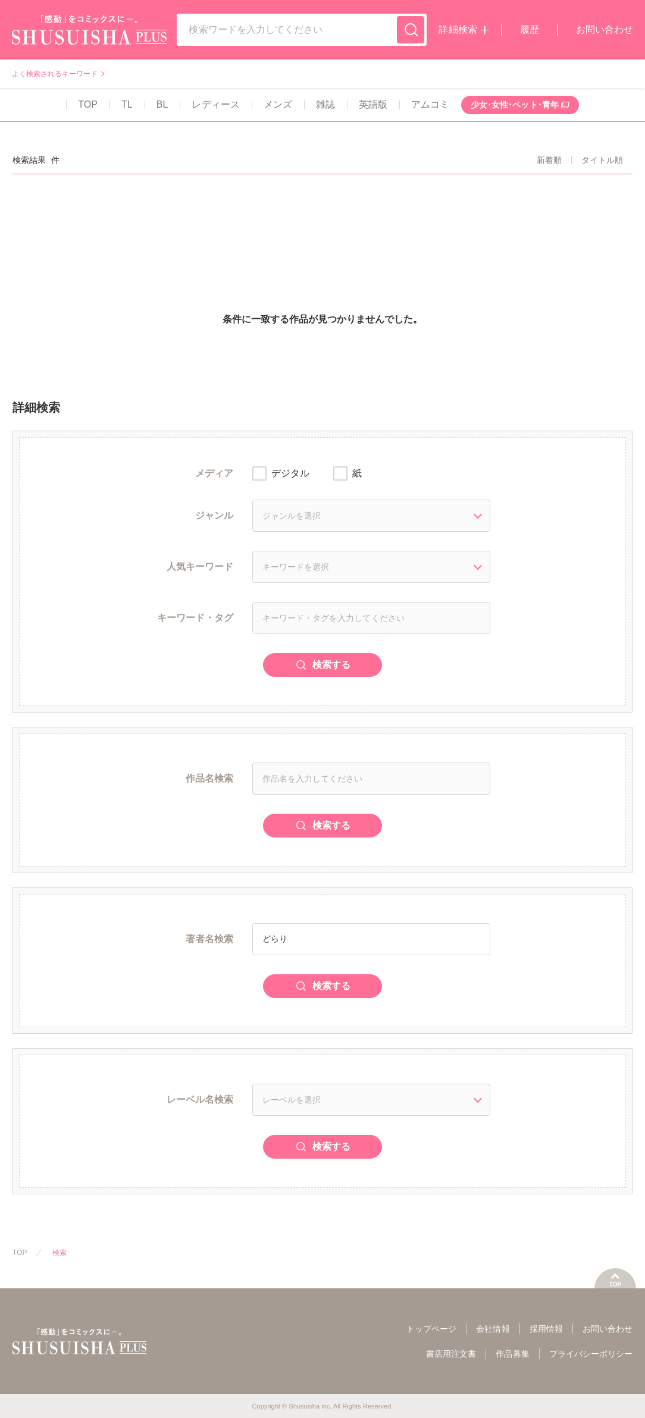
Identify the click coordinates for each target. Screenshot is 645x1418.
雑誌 (325, 104)
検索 (59, 1252)
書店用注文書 (451, 1354)
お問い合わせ (604, 29)
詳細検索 (458, 29)
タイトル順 (602, 160)
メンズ (278, 104)
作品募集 (512, 1354)
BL (162, 104)
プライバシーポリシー (591, 1354)
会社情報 (492, 1329)
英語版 (373, 104)
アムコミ (430, 104)
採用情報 (546, 1329)
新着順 (549, 160)
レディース (215, 104)
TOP (88, 104)
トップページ (431, 1329)
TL (127, 104)
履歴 (529, 29)
